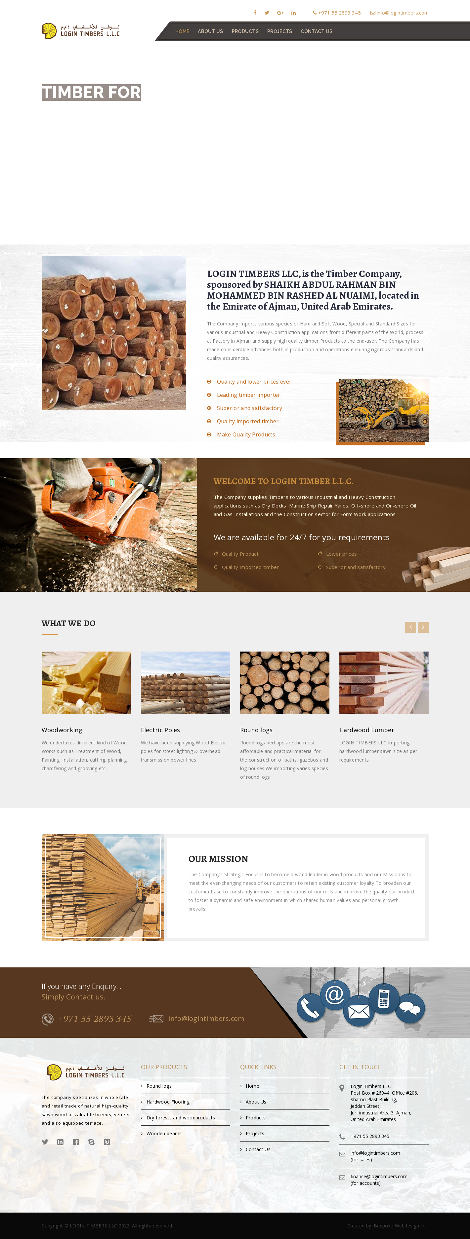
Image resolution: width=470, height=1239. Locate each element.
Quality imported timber (248, 421)
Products (245, 31)
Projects (279, 31)
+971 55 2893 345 (337, 12)
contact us (316, 31)
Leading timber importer (248, 394)
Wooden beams (161, 1133)
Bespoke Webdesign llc (399, 1225)
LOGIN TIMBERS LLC (93, 1225)
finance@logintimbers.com (379, 1176)
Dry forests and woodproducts (178, 1117)
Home (182, 31)
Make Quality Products (246, 434)
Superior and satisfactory (249, 408)
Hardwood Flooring (165, 1102)
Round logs (156, 1086)
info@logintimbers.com (399, 12)
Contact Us (255, 1149)
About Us (210, 31)
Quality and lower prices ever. (255, 381)
